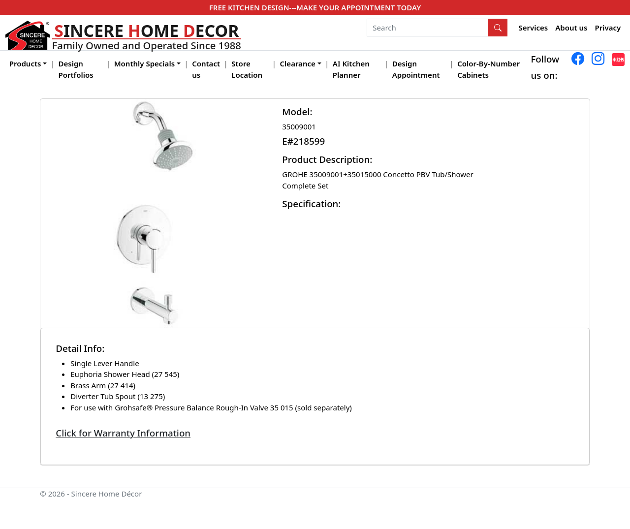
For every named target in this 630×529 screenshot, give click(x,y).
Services (533, 27)
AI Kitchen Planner (351, 69)
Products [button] (25, 63)
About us (571, 27)
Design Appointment (416, 69)
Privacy (608, 27)
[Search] (427, 27)
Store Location (246, 69)
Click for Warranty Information (123, 433)
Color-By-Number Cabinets (488, 69)
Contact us (206, 69)
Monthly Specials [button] (144, 63)
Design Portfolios (76, 69)
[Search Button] (498, 27)
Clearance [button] (297, 63)
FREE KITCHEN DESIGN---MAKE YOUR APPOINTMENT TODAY (315, 7)
